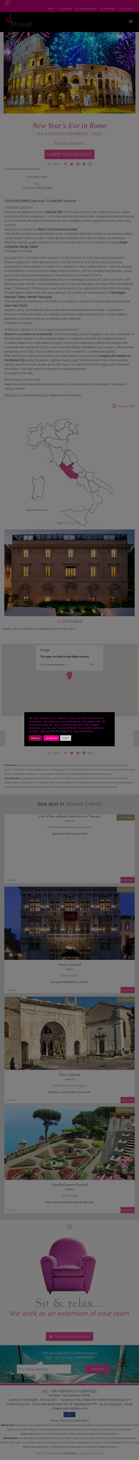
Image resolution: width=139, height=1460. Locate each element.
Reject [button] (65, 738)
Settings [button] (35, 738)
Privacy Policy (59, 731)
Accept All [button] (51, 738)
